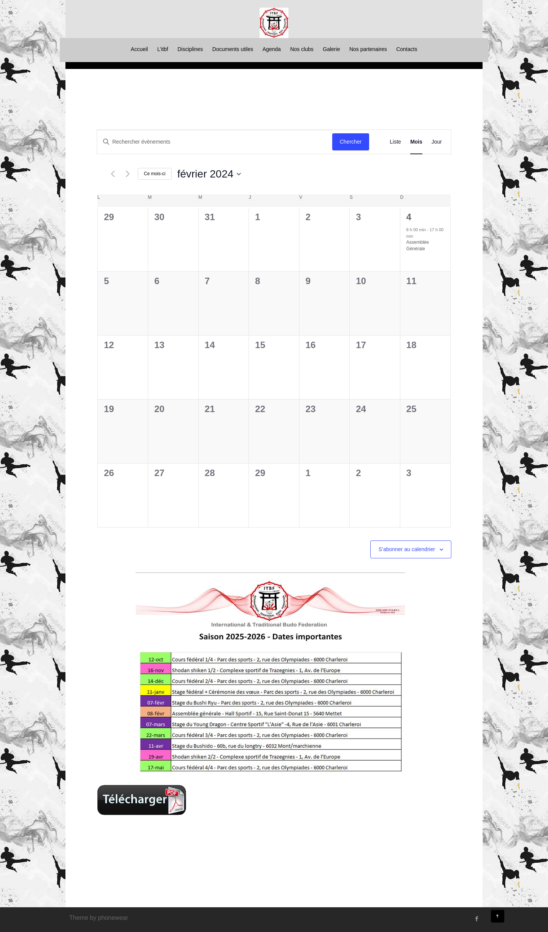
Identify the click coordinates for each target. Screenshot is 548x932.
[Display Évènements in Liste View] (395, 142)
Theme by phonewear (98, 917)
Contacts (406, 49)
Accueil (139, 49)
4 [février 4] (408, 217)
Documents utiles (232, 49)
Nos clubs (301, 49)
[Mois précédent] (112, 174)
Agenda (272, 49)
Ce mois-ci (155, 173)
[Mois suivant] (127, 174)
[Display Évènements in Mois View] (416, 142)
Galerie (331, 49)
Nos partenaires (368, 49)
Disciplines (190, 49)
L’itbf (162, 49)
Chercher (351, 142)
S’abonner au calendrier (406, 549)
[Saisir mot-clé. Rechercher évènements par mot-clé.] (214, 142)
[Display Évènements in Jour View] (437, 142)
